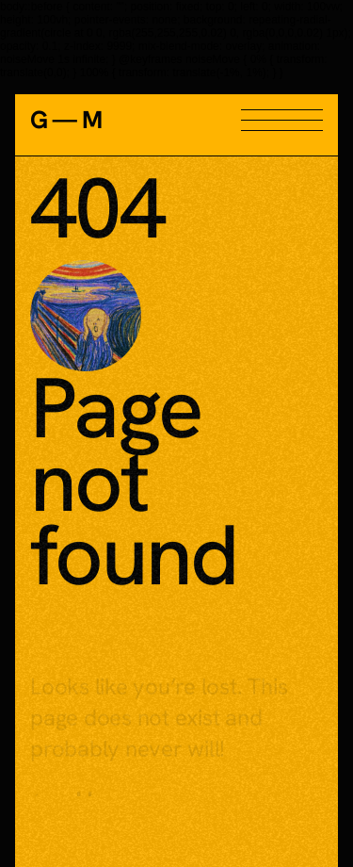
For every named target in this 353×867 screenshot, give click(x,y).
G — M (65, 120)
